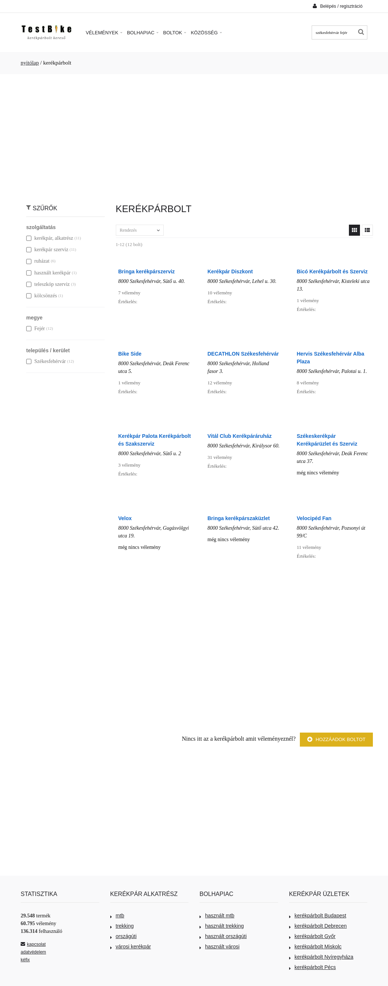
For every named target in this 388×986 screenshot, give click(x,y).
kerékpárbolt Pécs (312, 967)
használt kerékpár (48, 273)
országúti (123, 936)
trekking (122, 926)
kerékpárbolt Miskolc (315, 946)
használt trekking (222, 926)
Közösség (206, 33)
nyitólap (30, 63)
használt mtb (217, 915)
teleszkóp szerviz (48, 284)
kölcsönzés (41, 295)
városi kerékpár (130, 946)
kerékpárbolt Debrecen (318, 926)
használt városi (219, 946)
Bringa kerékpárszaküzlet (239, 518)
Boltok (174, 33)
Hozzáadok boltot (336, 739)
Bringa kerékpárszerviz (146, 271)
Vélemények (104, 33)
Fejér (35, 328)
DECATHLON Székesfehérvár (243, 354)
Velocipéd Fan (314, 518)
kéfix (25, 959)
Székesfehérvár (46, 361)
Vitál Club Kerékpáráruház (240, 436)
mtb (117, 915)
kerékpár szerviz (47, 249)
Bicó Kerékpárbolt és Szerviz (332, 271)
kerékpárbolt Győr (312, 936)
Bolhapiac (143, 33)
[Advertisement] (194, 135)
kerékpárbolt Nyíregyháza (321, 957)
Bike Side (130, 354)
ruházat (37, 261)
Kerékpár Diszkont (230, 271)
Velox (125, 518)
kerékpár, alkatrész (49, 238)
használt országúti (223, 936)
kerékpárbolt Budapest (317, 915)
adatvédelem (33, 952)
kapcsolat (33, 944)
